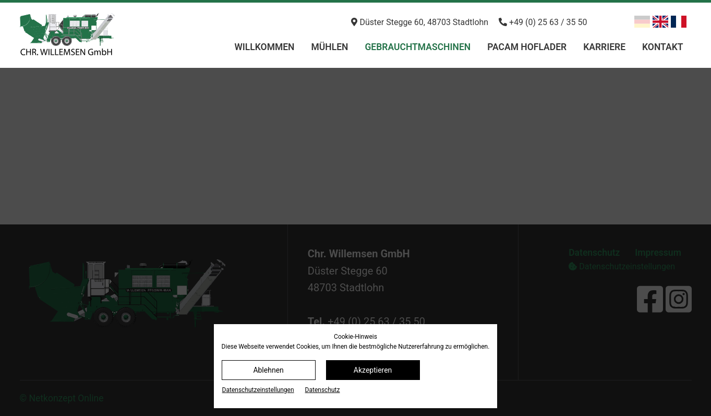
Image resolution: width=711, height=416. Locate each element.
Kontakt (662, 47)
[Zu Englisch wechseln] (660, 22)
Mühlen (329, 47)
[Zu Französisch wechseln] (678, 22)
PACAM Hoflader (527, 47)
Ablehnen (268, 370)
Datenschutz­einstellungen (258, 390)
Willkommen (264, 47)
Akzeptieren (373, 370)
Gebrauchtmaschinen (418, 47)
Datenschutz (322, 390)
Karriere (604, 47)
